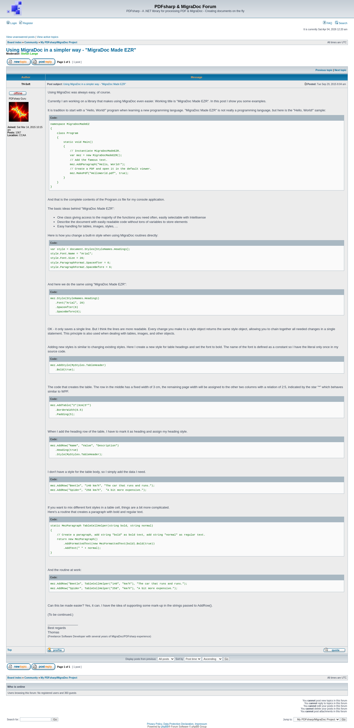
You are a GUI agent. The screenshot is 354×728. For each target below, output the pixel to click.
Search (341, 23)
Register (26, 23)
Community (31, 42)
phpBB (164, 726)
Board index (14, 42)
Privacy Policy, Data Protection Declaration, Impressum (177, 724)
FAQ (327, 23)
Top (9, 650)
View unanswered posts (20, 36)
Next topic (340, 70)
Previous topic (324, 70)
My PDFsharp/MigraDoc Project (59, 42)
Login (12, 23)
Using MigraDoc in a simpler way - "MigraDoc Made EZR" (71, 50)
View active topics (47, 36)
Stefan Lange (29, 53)
